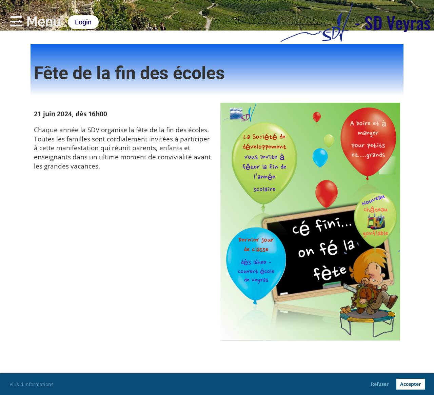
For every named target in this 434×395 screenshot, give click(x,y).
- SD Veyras (392, 22)
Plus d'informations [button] (31, 384)
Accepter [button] (410, 384)
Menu (35, 22)
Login (83, 22)
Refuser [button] (380, 384)
